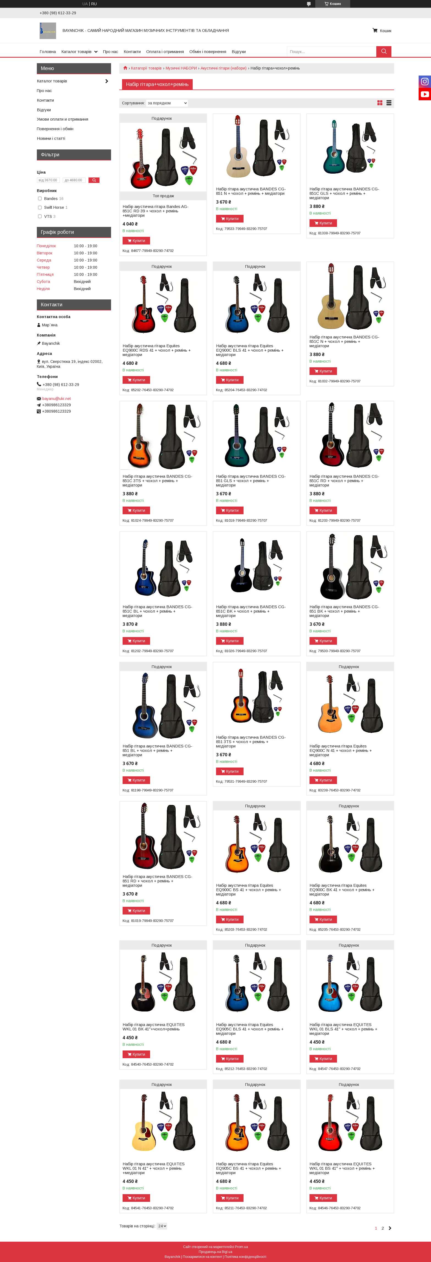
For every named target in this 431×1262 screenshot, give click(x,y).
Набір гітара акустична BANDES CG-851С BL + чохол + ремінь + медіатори (157, 611)
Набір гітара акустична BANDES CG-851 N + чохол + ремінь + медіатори (251, 191)
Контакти (132, 51)
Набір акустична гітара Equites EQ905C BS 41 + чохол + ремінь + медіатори (248, 1168)
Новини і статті (51, 138)
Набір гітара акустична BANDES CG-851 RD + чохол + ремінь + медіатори (157, 881)
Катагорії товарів (146, 68)
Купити (139, 240)
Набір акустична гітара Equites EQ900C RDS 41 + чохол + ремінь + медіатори (157, 350)
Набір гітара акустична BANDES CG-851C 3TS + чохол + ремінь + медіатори (157, 480)
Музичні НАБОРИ (181, 68)
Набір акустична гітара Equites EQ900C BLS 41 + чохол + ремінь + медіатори (250, 350)
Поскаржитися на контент (202, 1257)
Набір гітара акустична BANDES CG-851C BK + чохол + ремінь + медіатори (251, 611)
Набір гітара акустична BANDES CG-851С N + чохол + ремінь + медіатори (344, 341)
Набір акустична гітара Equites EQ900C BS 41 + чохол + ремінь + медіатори (248, 889)
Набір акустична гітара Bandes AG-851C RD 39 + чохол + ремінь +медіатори (156, 211)
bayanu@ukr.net (56, 398)
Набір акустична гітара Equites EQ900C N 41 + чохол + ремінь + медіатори (341, 750)
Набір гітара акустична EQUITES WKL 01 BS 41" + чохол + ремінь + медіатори (342, 1168)
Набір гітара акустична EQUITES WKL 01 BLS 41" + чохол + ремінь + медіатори (343, 1029)
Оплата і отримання (165, 51)
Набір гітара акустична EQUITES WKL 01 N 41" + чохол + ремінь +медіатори (154, 1168)
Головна (48, 51)
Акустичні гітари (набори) (224, 68)
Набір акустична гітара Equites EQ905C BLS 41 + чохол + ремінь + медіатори (250, 1029)
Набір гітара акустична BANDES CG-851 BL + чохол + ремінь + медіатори (157, 750)
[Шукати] (383, 51)
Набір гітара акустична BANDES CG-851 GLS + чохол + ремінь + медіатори (251, 480)
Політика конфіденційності (245, 1257)
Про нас (110, 51)
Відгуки (239, 51)
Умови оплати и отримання (62, 119)
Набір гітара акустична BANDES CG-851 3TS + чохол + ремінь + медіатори (251, 741)
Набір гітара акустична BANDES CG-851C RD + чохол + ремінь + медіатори (344, 480)
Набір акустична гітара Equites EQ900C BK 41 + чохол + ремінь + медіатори (342, 889)
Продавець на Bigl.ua (215, 1252)
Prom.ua (241, 1247)
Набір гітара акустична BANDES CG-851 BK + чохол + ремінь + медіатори (344, 611)
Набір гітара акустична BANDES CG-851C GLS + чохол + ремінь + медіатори (344, 193)
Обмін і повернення (207, 51)
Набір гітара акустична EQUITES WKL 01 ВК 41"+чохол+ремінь (154, 1026)
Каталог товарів (76, 51)
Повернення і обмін (55, 128)
